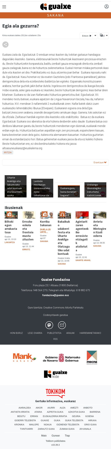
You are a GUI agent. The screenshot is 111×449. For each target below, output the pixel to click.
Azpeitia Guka (55, 412)
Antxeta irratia (20, 412)
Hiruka (92, 420)
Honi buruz (16, 333)
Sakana (55, 15)
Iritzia (8, 152)
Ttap (67, 435)
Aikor (39, 407)
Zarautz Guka (46, 429)
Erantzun (100, 162)
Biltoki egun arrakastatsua (11, 227)
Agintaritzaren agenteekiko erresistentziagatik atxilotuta (82, 236)
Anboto (87, 407)
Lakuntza (10, 242)
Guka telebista (74, 420)
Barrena (95, 412)
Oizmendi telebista (68, 424)
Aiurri (51, 407)
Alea (62, 407)
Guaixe (45, 420)
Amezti (74, 407)
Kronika (19, 424)
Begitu (21, 416)
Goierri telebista (25, 420)
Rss (55, 339)
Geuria (76, 416)
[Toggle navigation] (4, 7)
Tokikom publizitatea (55, 441)
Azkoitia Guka (76, 412)
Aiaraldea (25, 407)
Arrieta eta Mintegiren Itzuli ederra (99, 229)
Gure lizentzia (35, 307)
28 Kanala (85, 429)
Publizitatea (54, 333)
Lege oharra (35, 333)
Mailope (34, 424)
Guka (57, 420)
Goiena (89, 416)
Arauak (70, 333)
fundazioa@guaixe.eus (55, 295)
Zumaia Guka (67, 429)
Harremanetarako (90, 333)
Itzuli (102, 35)
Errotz (26, 249)
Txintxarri (26, 429)
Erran (34, 416)
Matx (44, 435)
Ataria (38, 412)
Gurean (56, 435)
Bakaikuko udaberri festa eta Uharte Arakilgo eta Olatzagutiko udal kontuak (64, 237)
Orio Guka (90, 424)
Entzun (86, 35)
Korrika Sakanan (45, 223)
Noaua (48, 424)
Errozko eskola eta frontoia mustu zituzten (28, 230)
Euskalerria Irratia (55, 416)
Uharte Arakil (83, 260)
